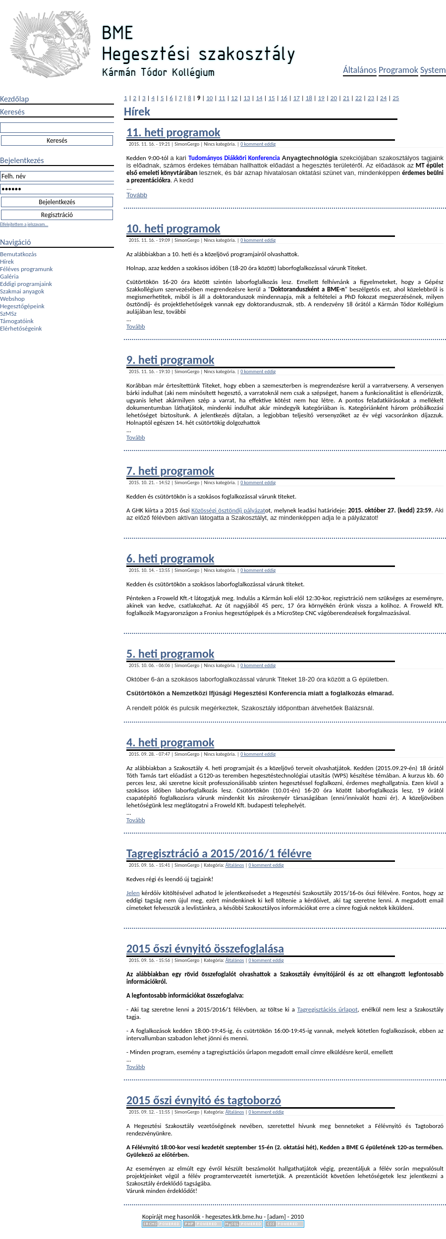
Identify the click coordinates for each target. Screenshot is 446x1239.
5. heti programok (170, 653)
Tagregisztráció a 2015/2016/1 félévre (219, 853)
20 (334, 98)
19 (321, 98)
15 (272, 98)
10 (209, 98)
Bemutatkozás (18, 254)
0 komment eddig (258, 144)
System (433, 69)
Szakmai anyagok (22, 291)
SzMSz (8, 313)
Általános (360, 69)
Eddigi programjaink (26, 283)
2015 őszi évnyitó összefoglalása (205, 948)
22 (358, 98)
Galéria (9, 276)
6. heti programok (170, 558)
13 (246, 98)
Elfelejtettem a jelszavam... (24, 224)
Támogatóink (17, 321)
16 (284, 98)
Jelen (133, 893)
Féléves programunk (26, 269)
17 (296, 98)
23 (371, 98)
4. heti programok (170, 742)
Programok (398, 69)
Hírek (7, 261)
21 (346, 98)
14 (259, 98)
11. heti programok (173, 132)
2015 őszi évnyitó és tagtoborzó (203, 1100)
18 (309, 98)
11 (222, 98)
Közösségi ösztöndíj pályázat (228, 510)
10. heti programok (173, 228)
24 (383, 98)
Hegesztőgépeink (22, 306)
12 (234, 98)
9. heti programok (170, 359)
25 (395, 98)
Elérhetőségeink (21, 328)
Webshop (12, 298)
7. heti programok (170, 470)
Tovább (136, 195)
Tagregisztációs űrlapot (327, 1009)
